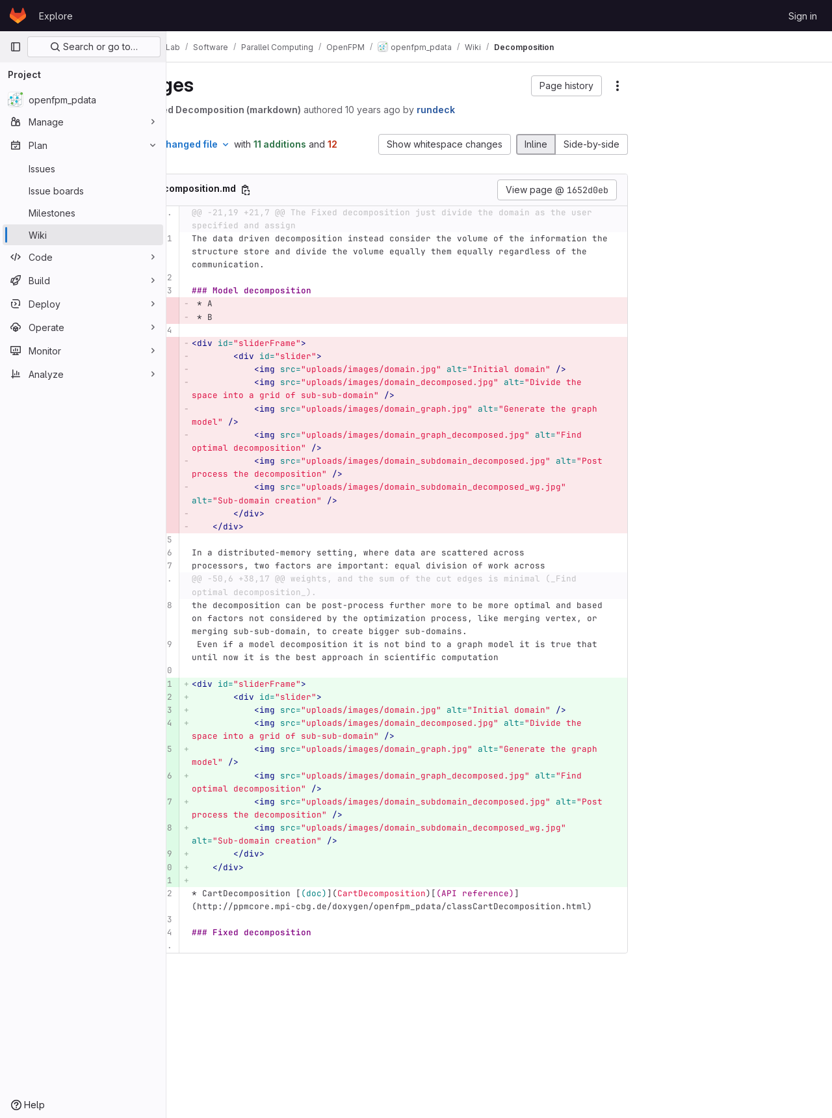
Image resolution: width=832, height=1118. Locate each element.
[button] (566, 85)
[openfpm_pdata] (83, 99)
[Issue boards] (83, 190)
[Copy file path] (314, 190)
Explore (56, 15)
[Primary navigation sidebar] (15, 46)
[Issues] (83, 168)
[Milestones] (83, 212)
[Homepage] (18, 15)
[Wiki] (83, 234)
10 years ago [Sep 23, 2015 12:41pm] (441, 109)
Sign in (802, 15)
